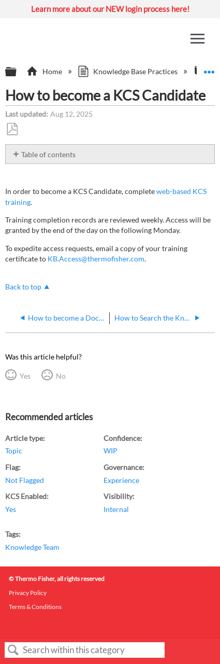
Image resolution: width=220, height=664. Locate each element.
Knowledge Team (32, 547)
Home (44, 71)
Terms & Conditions (35, 607)
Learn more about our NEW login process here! (110, 8)
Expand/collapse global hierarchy (18, 72)
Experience (121, 480)
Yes (25, 375)
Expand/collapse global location (209, 68)
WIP (111, 450)
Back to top (23, 286)
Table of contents (48, 154)
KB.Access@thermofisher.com (96, 258)
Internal (116, 509)
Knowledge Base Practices (128, 71)
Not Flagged (24, 480)
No (61, 375)
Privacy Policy (28, 593)
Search (13, 650)
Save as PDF (12, 129)
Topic (13, 450)
